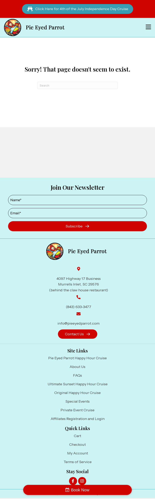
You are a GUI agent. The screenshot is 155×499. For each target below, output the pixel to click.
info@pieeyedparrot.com (78, 323)
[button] (77, 226)
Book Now (80, 490)
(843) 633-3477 (78, 307)
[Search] (77, 85)
